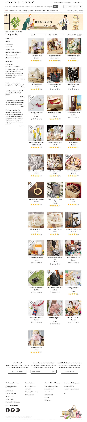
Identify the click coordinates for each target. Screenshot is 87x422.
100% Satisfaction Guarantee (11, 387)
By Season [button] (30, 10)
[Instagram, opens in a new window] (18, 410)
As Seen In (48, 400)
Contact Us (9, 391)
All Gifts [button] (56, 6)
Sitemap (67, 394)
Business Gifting (69, 386)
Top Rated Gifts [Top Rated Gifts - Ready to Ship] (10, 49)
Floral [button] (6, 6)
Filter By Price (57, 35)
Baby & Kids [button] (40, 6)
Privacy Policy (10, 399)
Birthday (24, 10)
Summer (11, 10)
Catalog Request (11, 393)
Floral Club (46, 10)
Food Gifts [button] (12, 6)
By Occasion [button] (38, 10)
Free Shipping (48, 6)
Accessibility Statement (13, 402)
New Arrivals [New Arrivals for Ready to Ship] (9, 44)
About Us (47, 392)
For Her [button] (28, 6)
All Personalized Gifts (12, 55)
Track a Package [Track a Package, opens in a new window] (30, 386)
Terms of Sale (29, 394)
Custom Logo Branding (71, 389)
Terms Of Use (10, 396)
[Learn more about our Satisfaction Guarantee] (69, 372)
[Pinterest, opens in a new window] (13, 410)
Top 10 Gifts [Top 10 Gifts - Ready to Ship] (9, 47)
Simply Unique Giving (51, 386)
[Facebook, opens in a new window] (8, 410)
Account (70, 10)
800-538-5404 (78, 2)
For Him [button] (33, 6)
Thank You (18, 10)
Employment (49, 394)
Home (7, 31)
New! (6, 10)
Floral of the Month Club (13, 58)
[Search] (81, 7)
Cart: (79, 10)
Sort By (38, 35)
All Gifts (12, 31)
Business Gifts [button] (54, 10)
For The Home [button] (20, 6)
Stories (47, 397)
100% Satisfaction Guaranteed (62, 2)
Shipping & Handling (31, 392)
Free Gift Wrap (49, 389)
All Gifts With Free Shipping (13, 52)
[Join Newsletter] (54, 371)
